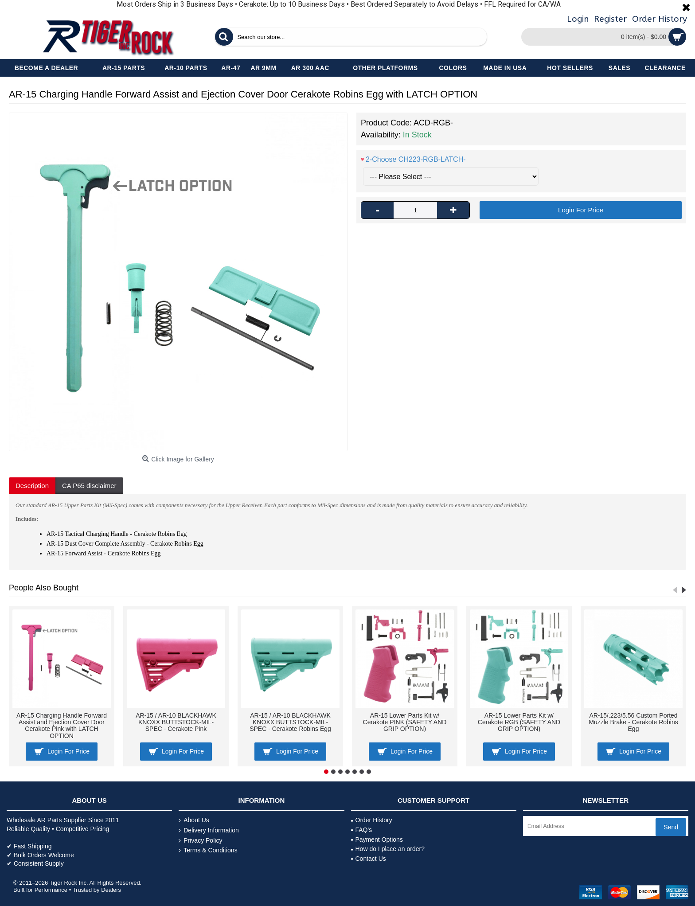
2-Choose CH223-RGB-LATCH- (416, 159)
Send (671, 827)
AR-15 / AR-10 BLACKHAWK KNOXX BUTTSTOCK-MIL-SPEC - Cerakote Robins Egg (290, 722)
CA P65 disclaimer (89, 485)
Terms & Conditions (208, 850)
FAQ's (361, 829)
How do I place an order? (388, 848)
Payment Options (377, 839)
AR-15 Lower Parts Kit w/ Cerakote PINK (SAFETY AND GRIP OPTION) (405, 722)
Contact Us (368, 858)
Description (32, 485)
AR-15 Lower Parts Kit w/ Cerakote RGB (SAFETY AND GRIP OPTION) (519, 722)
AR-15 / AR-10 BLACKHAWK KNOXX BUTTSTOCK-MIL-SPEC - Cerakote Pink (176, 722)
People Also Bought (43, 587)
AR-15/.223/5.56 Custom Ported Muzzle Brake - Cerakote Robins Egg (633, 722)
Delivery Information (209, 830)
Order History (371, 820)
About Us (194, 820)
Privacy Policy (200, 840)
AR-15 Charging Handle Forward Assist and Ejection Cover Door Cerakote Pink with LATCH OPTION (61, 725)
